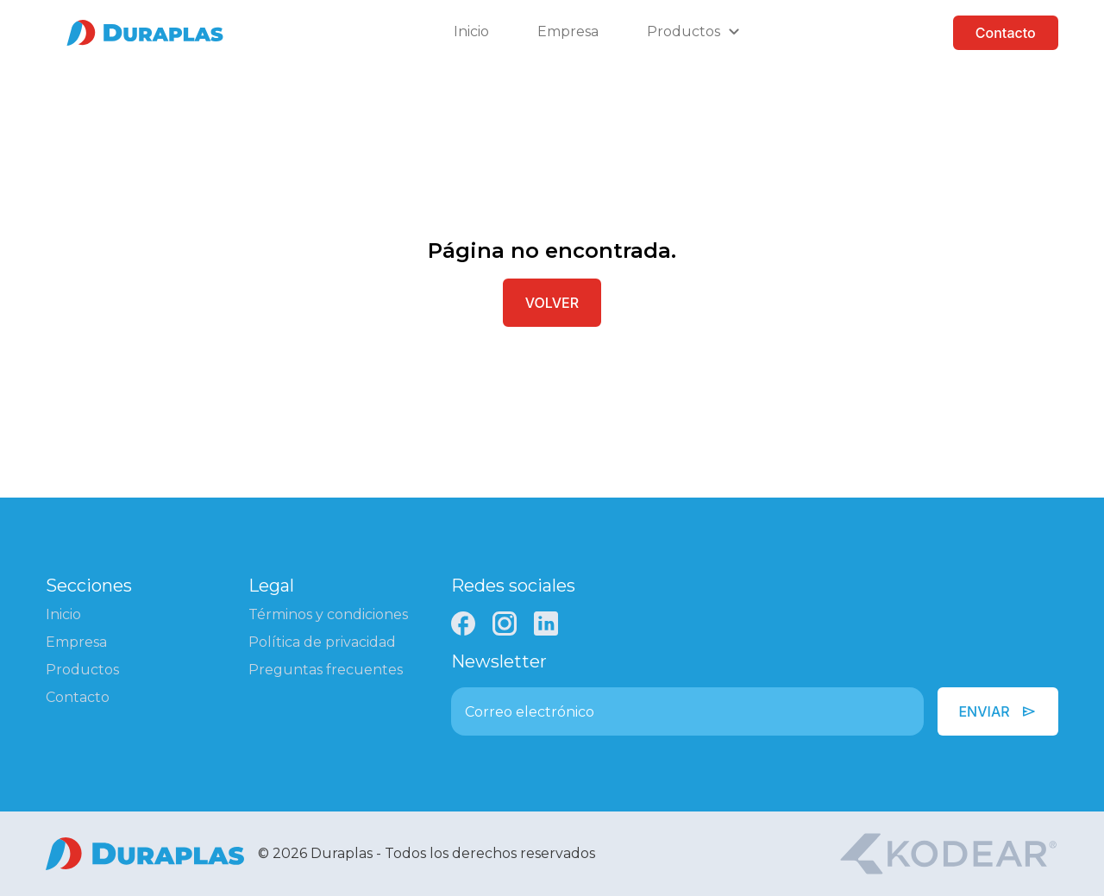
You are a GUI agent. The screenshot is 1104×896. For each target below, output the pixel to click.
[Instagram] (504, 623)
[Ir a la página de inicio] (145, 33)
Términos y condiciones (328, 614)
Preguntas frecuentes (325, 669)
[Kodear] (948, 853)
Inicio (471, 31)
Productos (82, 669)
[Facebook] (463, 623)
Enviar (997, 711)
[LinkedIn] (546, 623)
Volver (552, 302)
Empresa (568, 31)
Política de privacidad (322, 642)
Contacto (1005, 32)
